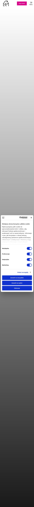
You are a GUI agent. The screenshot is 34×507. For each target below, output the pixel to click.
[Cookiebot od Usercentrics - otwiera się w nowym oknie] (20, 217)
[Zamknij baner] (31, 217)
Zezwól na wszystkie (17, 277)
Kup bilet (22, 3)
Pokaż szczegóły (22, 272)
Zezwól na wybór (17, 283)
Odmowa (17, 288)
